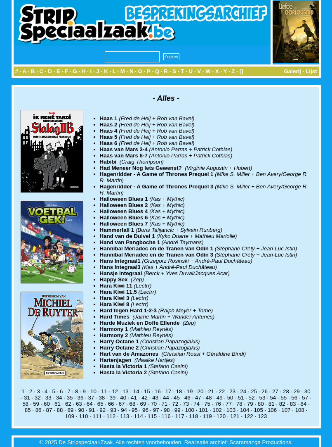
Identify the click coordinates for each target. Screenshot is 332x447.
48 (209, 398)
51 (241, 398)
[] (241, 71)
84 (304, 404)
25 (254, 391)
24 (243, 391)
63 (79, 404)
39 (112, 398)
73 (186, 404)
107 (285, 410)
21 (211, 391)
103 (230, 410)
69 (143, 404)
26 (264, 391)
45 (177, 398)
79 (250, 404)
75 (207, 404)
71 (164, 404)
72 (175, 404)
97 (156, 410)
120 (221, 416)
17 (168, 391)
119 (207, 416)
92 (102, 410)
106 (272, 410)
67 (122, 404)
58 (25, 404)
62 (68, 404)
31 (27, 398)
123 (262, 416)
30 (307, 391)
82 (282, 404)
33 (48, 398)
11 (104, 391)
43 (155, 398)
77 (229, 404)
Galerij (292, 71)
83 (293, 404)
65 (100, 404)
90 (81, 410)
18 (179, 391)
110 (83, 416)
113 (124, 416)
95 (135, 410)
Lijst (311, 71)
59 (36, 404)
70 (154, 404)
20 (200, 391)
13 (125, 391)
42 (144, 398)
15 (147, 391)
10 (93, 391)
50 (230, 398)
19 (190, 391)
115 (152, 416)
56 (294, 398)
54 (273, 398)
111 (97, 416)
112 (110, 416)
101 (203, 410)
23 (232, 391)
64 (90, 404)
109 (69, 416)
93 (113, 410)
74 (196, 404)
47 (198, 398)
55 (283, 398)
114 (138, 416)
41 (134, 398)
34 (59, 398)
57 (305, 398)
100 (189, 410)
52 (252, 398)
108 (299, 410)
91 (92, 410)
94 (124, 410)
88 (60, 410)
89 (70, 410)
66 (111, 404)
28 (286, 391)
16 (158, 391)
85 (28, 410)
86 (38, 410)
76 (218, 404)
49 (220, 398)
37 (91, 398)
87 (49, 410)
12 (115, 391)
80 (261, 404)
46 (187, 398)
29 (297, 391)
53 (262, 398)
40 (123, 398)
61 (57, 404)
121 (234, 416)
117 (179, 416)
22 (222, 391)
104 (244, 410)
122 (248, 416)
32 (38, 398)
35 (70, 398)
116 (165, 416)
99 (177, 410)
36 (81, 398)
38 (102, 398)
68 (133, 404)
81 (271, 404)
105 (258, 410)
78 (239, 404)
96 (145, 410)
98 (167, 410)
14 (136, 391)
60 (47, 404)
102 (216, 410)
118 (193, 416)
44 (166, 398)
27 (275, 391)
